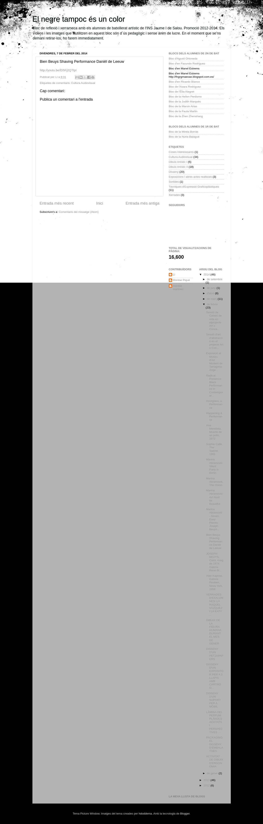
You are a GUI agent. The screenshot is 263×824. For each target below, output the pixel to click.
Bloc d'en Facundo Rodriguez (187, 63)
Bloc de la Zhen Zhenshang (186, 116)
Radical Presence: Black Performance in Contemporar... (214, 385)
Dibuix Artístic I (178, 161)
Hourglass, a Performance (214, 404)
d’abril (211, 293)
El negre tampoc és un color (78, 19)
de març (212, 298)
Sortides (174, 181)
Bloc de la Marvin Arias (183, 106)
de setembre (214, 279)
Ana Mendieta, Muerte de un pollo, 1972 (214, 432)
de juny (212, 287)
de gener (213, 773)
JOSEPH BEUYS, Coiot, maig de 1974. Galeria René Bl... (214, 562)
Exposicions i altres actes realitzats (190, 176)
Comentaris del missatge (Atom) (79, 211)
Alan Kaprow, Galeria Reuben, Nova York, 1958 (214, 582)
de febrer (212, 304)
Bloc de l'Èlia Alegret (181, 91)
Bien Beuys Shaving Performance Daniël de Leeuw (214, 541)
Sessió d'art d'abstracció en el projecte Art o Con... (214, 341)
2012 (207, 785)
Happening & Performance (214, 416)
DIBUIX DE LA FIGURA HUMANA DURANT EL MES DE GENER (213, 632)
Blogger (185, 813)
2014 (207, 274)
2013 (207, 780)
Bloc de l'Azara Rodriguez (185, 86)
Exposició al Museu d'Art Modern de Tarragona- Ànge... (214, 362)
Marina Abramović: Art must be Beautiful (214, 497)
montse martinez (178, 287)
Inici (99, 203)
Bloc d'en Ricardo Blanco (184, 81)
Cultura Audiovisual (83, 83)
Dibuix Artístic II (178, 166)
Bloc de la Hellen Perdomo (185, 96)
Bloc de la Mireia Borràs (183, 131)
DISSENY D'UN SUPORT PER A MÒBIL (213, 700)
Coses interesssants (181, 152)
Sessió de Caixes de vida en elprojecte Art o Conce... (214, 321)
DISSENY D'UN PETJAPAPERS (214, 654)
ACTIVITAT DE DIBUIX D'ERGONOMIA (214, 761)
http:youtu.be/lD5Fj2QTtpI (58, 70)
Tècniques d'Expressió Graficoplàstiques (194, 186)
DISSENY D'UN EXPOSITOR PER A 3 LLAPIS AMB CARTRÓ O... (215, 676)
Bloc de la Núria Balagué (184, 136)
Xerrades (174, 194)
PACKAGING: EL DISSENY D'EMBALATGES (214, 744)
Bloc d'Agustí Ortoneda (183, 58)
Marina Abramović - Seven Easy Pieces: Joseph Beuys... (214, 519)
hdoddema (145, 813)
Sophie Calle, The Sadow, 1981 (214, 449)
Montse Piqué (181, 280)
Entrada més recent (57, 203)
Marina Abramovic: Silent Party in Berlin (214, 466)
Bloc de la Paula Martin (183, 111)
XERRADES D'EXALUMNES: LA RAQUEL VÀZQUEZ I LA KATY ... (214, 604)
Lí (174, 274)
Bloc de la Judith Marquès (185, 101)
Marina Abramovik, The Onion (214, 482)
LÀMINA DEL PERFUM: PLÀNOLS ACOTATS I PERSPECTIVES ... (214, 722)
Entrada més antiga (142, 203)
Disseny (174, 171)
